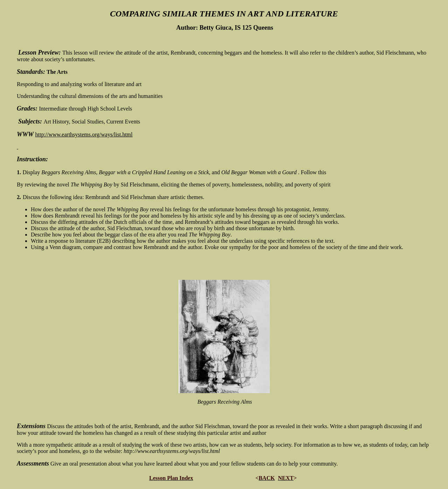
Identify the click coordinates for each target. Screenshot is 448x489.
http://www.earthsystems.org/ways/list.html (84, 134)
